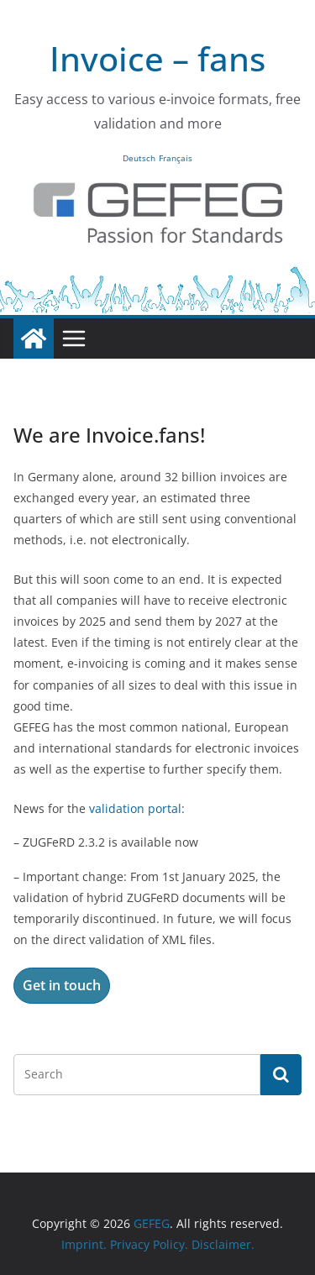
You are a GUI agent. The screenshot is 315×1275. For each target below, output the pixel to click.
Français (175, 158)
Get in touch (62, 985)
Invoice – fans (157, 58)
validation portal (135, 808)
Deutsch (139, 158)
